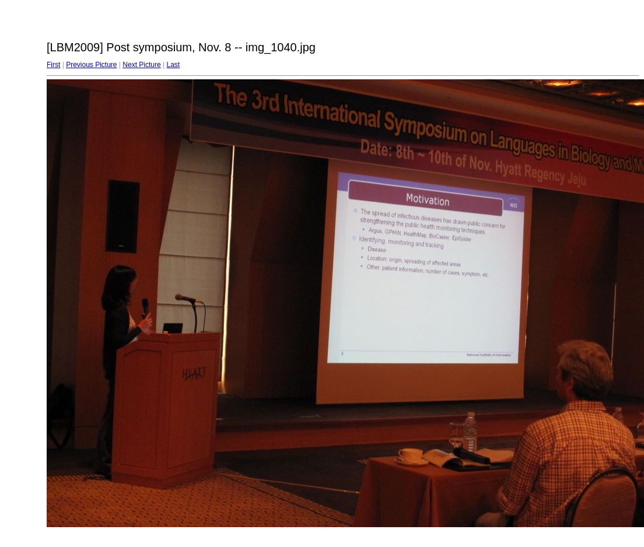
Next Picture (141, 65)
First (53, 65)
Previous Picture (91, 65)
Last (173, 65)
